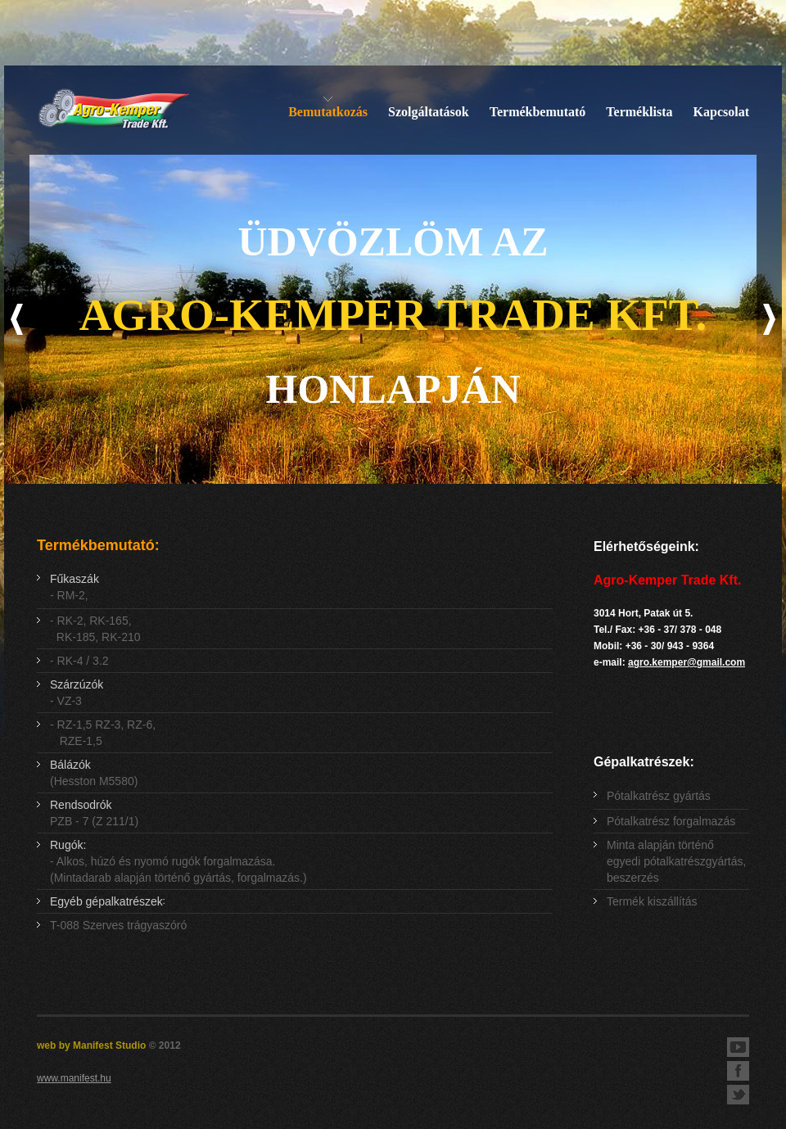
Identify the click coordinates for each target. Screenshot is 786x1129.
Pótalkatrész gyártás (659, 795)
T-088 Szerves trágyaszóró (118, 925)
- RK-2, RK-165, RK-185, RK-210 (95, 629)
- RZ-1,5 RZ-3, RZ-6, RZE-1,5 (103, 732)
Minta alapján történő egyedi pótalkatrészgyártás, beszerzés (676, 861)
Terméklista (639, 112)
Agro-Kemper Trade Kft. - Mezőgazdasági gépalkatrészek (113, 110)
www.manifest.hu (74, 1078)
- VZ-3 (76, 692)
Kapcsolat (721, 112)
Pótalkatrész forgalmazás (671, 821)
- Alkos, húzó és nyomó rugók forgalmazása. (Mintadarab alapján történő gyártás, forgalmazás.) (178, 861)
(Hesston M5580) (94, 773)
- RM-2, (74, 587)
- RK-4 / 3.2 (79, 660)
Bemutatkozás (328, 112)
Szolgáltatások (428, 112)
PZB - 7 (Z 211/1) (94, 813)
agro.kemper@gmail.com (686, 662)
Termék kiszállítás (652, 901)
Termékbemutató (538, 112)
